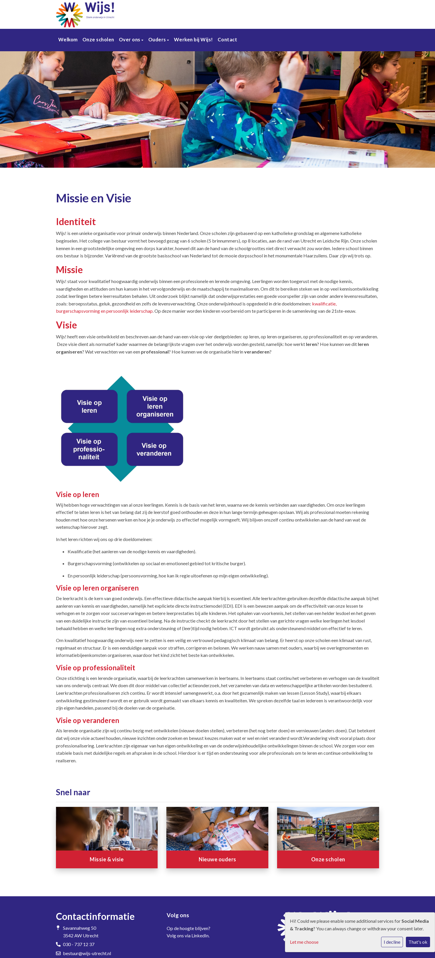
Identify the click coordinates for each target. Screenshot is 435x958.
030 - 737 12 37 (78, 944)
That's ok (417, 942)
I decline (392, 942)
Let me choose (304, 942)
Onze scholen (98, 39)
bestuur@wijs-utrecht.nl (87, 953)
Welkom (68, 39)
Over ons (130, 39)
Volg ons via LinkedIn (188, 935)
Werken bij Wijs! (193, 39)
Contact (227, 39)
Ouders (157, 39)
